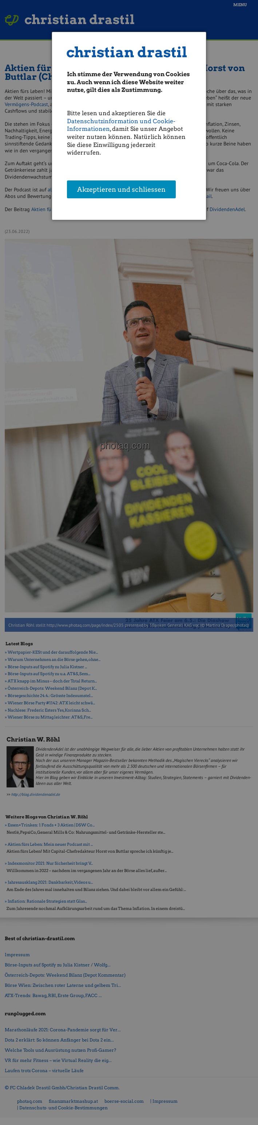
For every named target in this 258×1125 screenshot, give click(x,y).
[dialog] (129, 126)
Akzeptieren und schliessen (121, 190)
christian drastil (126, 52)
